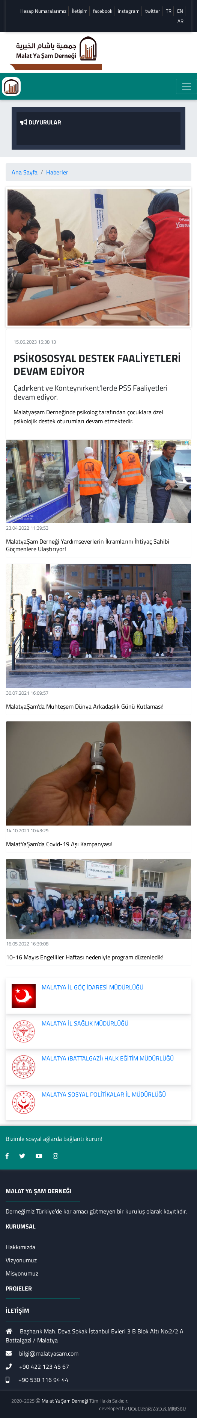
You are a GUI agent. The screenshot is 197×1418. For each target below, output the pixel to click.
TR (168, 11)
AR (180, 21)
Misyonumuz (22, 1273)
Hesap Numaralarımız (43, 11)
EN (180, 11)
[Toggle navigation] (186, 86)
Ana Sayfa (25, 172)
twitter (152, 11)
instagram (129, 11)
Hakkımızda (20, 1246)
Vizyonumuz (21, 1260)
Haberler (57, 172)
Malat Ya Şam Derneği (65, 1400)
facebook (102, 11)
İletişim (79, 11)
